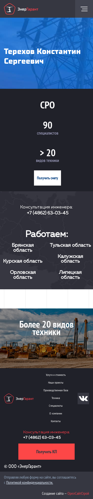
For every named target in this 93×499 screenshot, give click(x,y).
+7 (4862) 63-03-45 (47, 213)
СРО (47, 104)
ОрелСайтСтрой (78, 493)
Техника (56, 398)
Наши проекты (55, 382)
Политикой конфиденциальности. (29, 482)
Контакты (56, 421)
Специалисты (55, 405)
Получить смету (47, 178)
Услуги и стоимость (56, 375)
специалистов (47, 133)
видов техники (47, 160)
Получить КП (46, 451)
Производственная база (55, 390)
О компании (55, 413)
